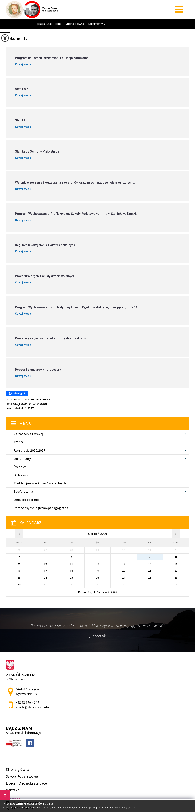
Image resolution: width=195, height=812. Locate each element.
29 (175, 577)
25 (71, 577)
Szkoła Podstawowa (22, 776)
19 (97, 570)
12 (97, 564)
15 (175, 564)
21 (149, 570)
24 (45, 577)
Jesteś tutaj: (45, 24)
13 (123, 564)
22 (175, 570)
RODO (18, 442)
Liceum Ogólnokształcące (26, 783)
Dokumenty (21, 24)
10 (45, 564)
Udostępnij (17, 393)
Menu (25, 423)
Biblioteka (21, 475)
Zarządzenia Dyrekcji (29, 434)
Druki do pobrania (26, 500)
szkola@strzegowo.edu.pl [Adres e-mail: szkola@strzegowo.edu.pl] (33, 707)
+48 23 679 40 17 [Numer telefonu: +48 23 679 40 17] (27, 703)
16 (19, 570)
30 (19, 584)
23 (19, 577)
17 (45, 570)
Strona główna (72, 24)
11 (71, 564)
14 (149, 564)
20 (123, 570)
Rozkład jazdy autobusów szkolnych (40, 483)
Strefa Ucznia (23, 491)
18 (71, 570)
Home (57, 24)
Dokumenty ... (94, 24)
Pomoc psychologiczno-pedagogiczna (41, 508)
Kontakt (12, 790)
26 (97, 577)
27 (123, 577)
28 (149, 577)
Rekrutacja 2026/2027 (29, 450)
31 (45, 584)
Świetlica (20, 467)
